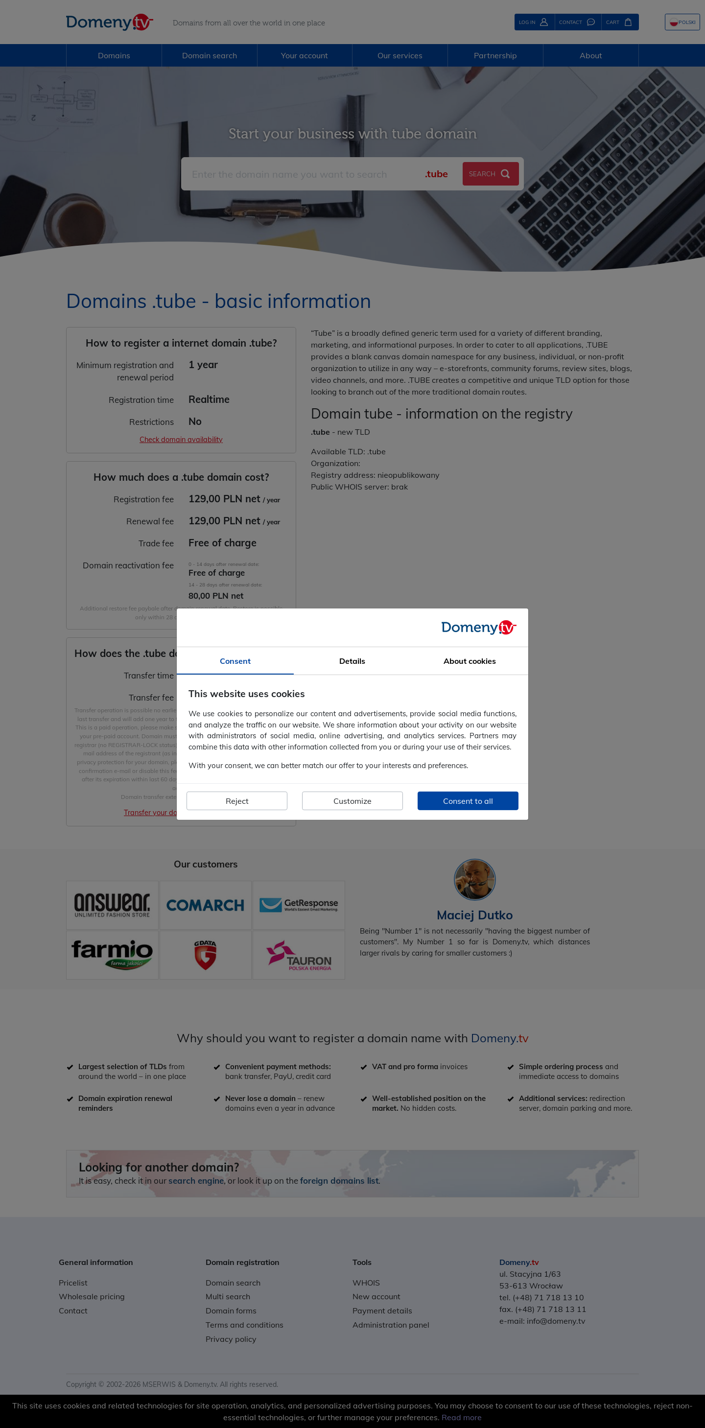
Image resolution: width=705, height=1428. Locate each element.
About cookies (470, 660)
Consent (235, 660)
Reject (237, 801)
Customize (352, 801)
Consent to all (468, 801)
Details (352, 660)
